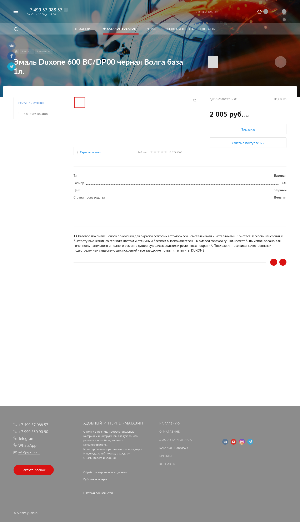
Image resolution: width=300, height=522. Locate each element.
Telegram (26, 438)
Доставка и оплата (175, 440)
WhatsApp (27, 445)
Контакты (167, 464)
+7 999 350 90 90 (33, 431)
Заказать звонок (33, 470)
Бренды (165, 456)
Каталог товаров (173, 448)
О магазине (169, 431)
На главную (169, 423)
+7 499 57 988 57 (44, 9)
